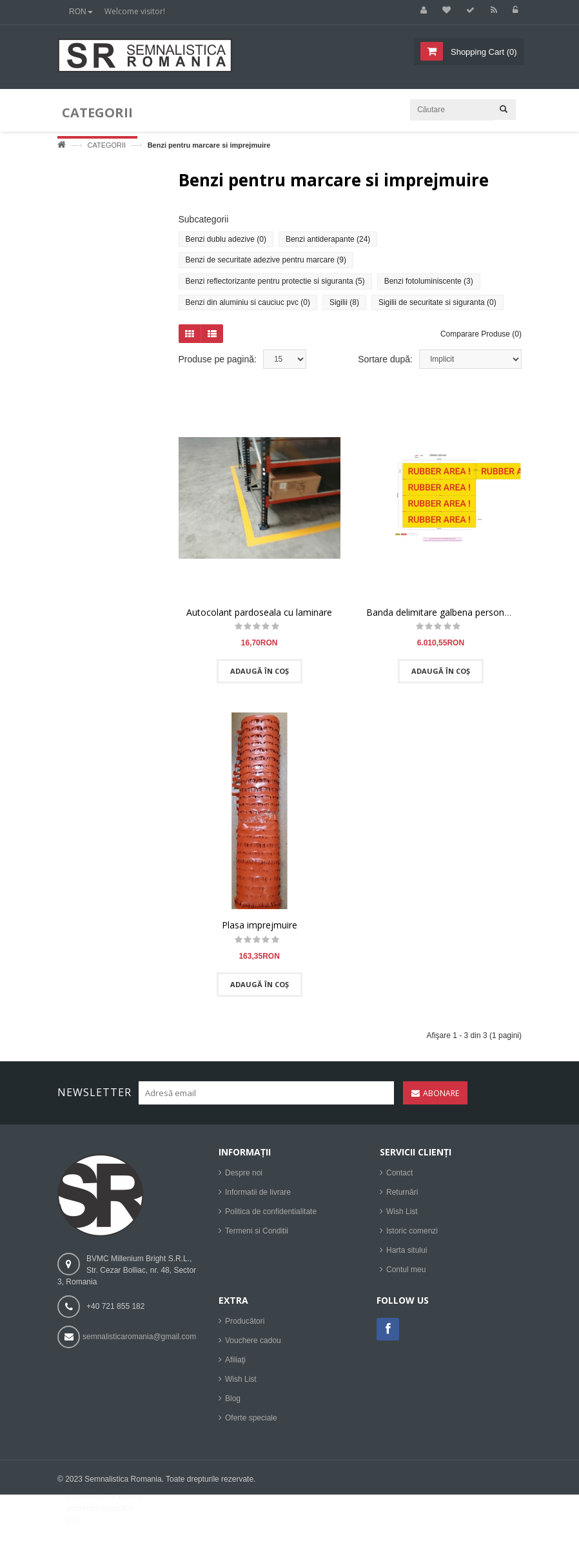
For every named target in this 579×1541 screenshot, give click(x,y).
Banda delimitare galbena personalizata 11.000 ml (470, 617)
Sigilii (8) (344, 307)
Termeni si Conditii (256, 1237)
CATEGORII (106, 145)
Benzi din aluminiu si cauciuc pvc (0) (248, 307)
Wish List (402, 1217)
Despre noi (243, 1179)
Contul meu (406, 1276)
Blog (232, 1404)
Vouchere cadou (253, 1346)
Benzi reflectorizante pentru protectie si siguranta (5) (275, 286)
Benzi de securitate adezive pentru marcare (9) (266, 265)
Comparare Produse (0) (481, 339)
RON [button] (81, 11)
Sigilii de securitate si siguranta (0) (437, 307)
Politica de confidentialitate (271, 1217)
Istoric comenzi (412, 1237)
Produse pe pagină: (218, 365)
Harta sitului (406, 1256)
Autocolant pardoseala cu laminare (259, 617)
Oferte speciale (251, 1424)
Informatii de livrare (258, 1198)
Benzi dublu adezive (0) (226, 244)
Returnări (402, 1198)
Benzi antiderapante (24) (328, 244)
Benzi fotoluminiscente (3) (428, 286)
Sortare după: (385, 365)
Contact (399, 1179)
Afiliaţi (235, 1366)
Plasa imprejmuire (259, 931)
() (482, 52)
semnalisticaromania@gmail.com (139, 1343)
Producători (244, 1327)
